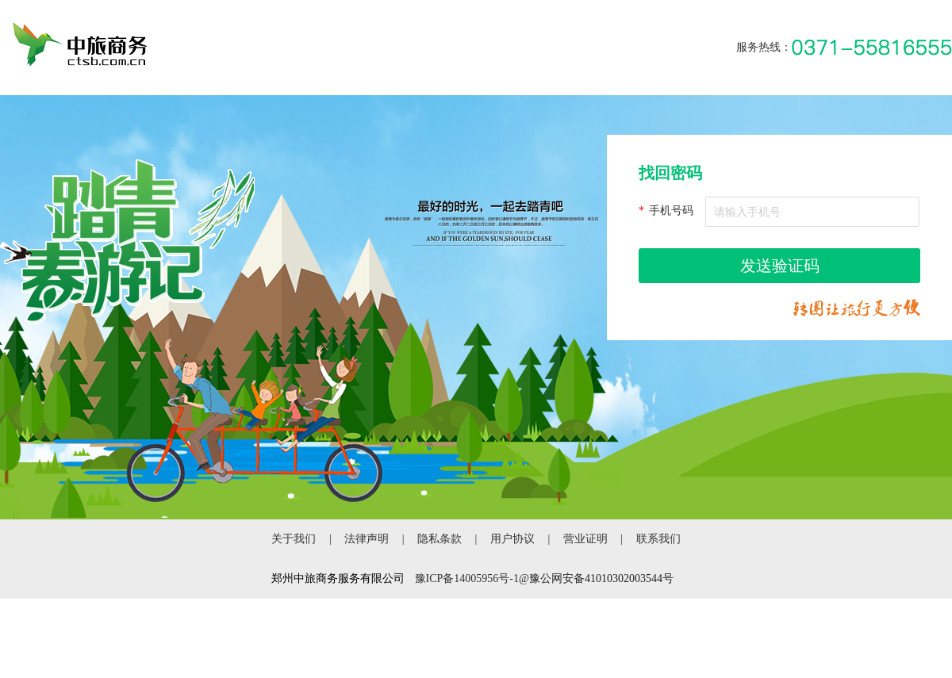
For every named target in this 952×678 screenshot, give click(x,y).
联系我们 (658, 539)
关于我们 (293, 539)
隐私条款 (439, 539)
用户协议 (512, 539)
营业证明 (585, 539)
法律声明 (366, 539)
